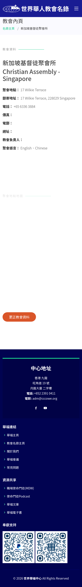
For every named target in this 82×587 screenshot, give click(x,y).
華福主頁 (13, 435)
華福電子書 (14, 512)
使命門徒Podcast (18, 496)
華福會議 (13, 459)
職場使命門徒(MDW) (20, 488)
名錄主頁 (9, 28)
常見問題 (13, 467)
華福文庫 (13, 504)
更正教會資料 (19, 317)
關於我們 (13, 451)
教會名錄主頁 (16, 443)
